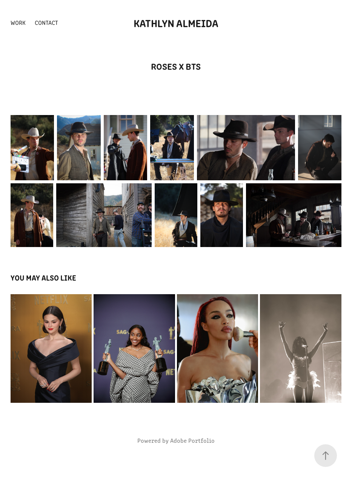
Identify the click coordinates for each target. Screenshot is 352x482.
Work (18, 22)
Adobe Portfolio (192, 440)
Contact (46, 22)
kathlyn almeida (176, 22)
